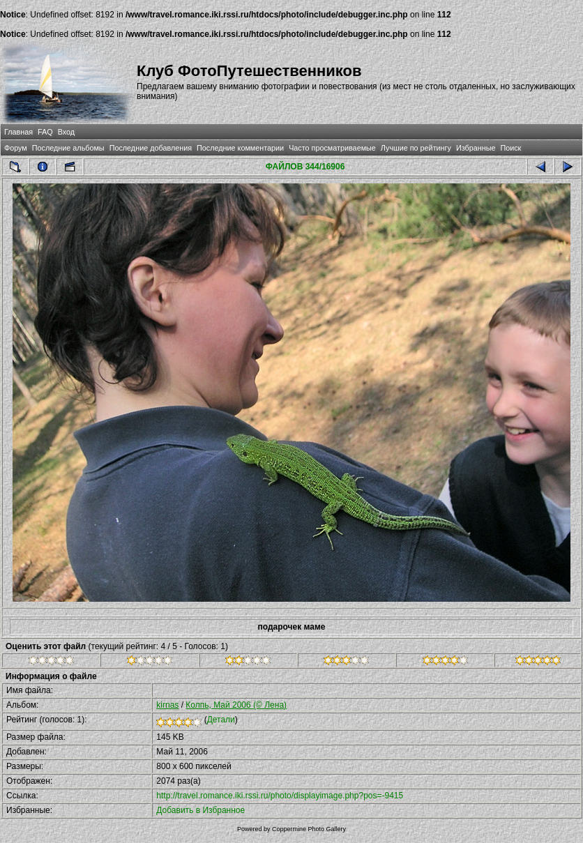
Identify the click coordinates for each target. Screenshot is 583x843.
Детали (221, 719)
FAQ (45, 132)
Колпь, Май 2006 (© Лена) (236, 705)
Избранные (475, 148)
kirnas (167, 705)
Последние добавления (150, 148)
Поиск (510, 148)
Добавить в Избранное (200, 810)
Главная (18, 132)
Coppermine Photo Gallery (309, 829)
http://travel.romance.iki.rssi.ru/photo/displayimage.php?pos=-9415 (279, 795)
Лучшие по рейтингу (416, 148)
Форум (15, 148)
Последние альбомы (68, 148)
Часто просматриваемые (332, 148)
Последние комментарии (240, 148)
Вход (66, 132)
